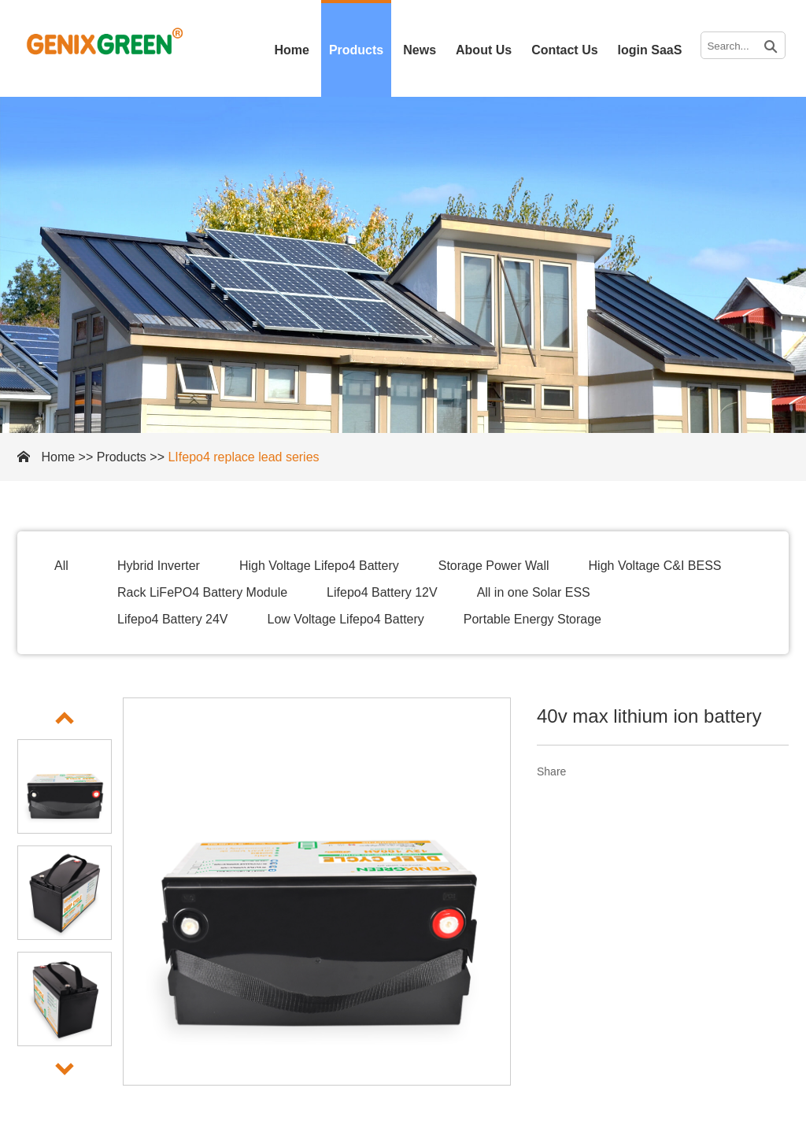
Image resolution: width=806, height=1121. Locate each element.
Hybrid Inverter (158, 565)
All (61, 565)
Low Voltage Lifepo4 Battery (346, 619)
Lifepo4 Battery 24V (172, 619)
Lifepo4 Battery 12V (382, 592)
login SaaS (650, 50)
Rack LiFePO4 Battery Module (202, 592)
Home (291, 50)
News (419, 50)
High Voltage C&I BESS (655, 565)
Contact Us (564, 50)
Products (356, 50)
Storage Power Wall (493, 565)
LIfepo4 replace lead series (243, 457)
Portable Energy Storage (532, 619)
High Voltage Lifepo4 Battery (319, 565)
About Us (484, 50)
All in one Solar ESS (533, 592)
